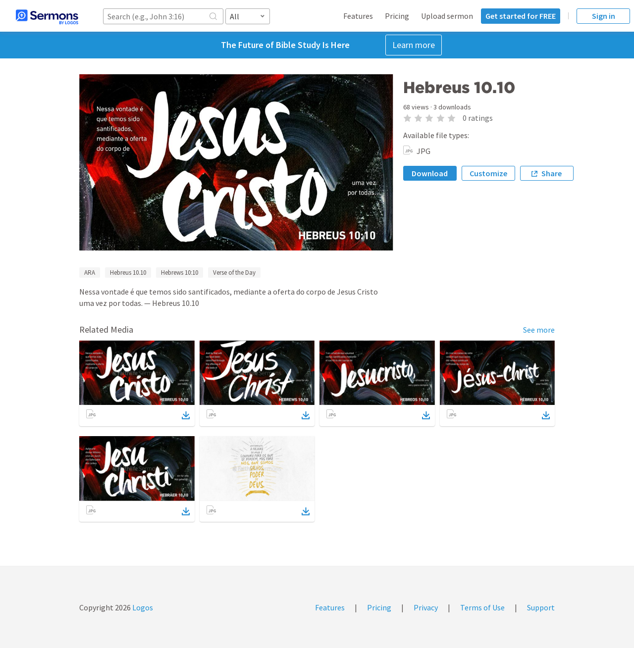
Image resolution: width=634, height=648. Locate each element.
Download (430, 173)
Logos (142, 607)
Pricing (397, 16)
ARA (89, 272)
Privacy (426, 607)
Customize (488, 173)
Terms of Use (482, 607)
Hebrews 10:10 (179, 272)
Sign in (603, 16)
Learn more (413, 44)
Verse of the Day (234, 272)
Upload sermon (447, 16)
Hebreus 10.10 (128, 272)
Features (358, 16)
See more (539, 330)
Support (541, 607)
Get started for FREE (520, 16)
